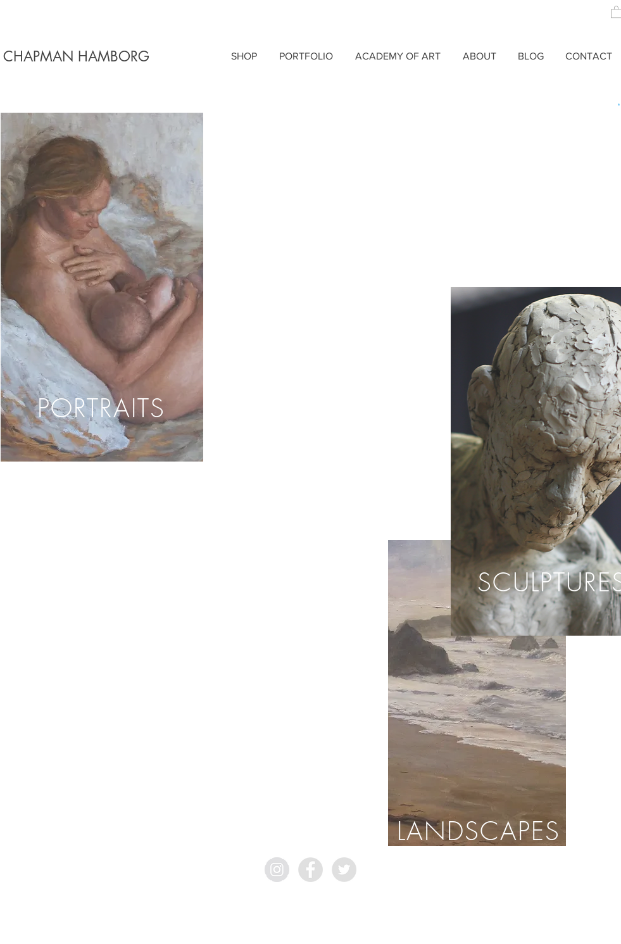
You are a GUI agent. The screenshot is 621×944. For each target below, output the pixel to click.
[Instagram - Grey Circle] (277, 869)
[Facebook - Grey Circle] (310, 869)
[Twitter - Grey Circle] (344, 869)
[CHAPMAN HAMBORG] (77, 56)
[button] (619, 104)
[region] (102, 287)
